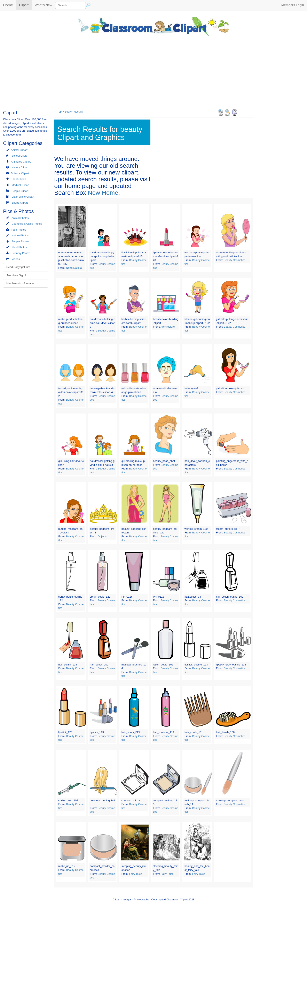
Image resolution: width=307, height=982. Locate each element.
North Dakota (74, 267)
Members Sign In (16, 275)
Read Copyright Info (18, 267)
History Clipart (20, 167)
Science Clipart (20, 173)
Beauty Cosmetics (234, 260)
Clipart (25, 5)
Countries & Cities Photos (27, 223)
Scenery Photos (21, 253)
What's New (43, 5)
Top (59, 111)
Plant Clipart (19, 179)
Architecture (167, 326)
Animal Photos (20, 218)
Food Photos (18, 229)
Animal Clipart (19, 150)
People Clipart (20, 191)
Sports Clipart (20, 202)
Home (8, 5)
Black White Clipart (23, 196)
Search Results (74, 111)
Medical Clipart (20, 185)
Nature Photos (20, 235)
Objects (102, 536)
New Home (103, 192)
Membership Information (20, 283)
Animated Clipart (21, 161)
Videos (16, 259)
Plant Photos (19, 247)
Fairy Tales (135, 873)
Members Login (292, 5)
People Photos (20, 241)
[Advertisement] (153, 71)
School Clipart (20, 155)
